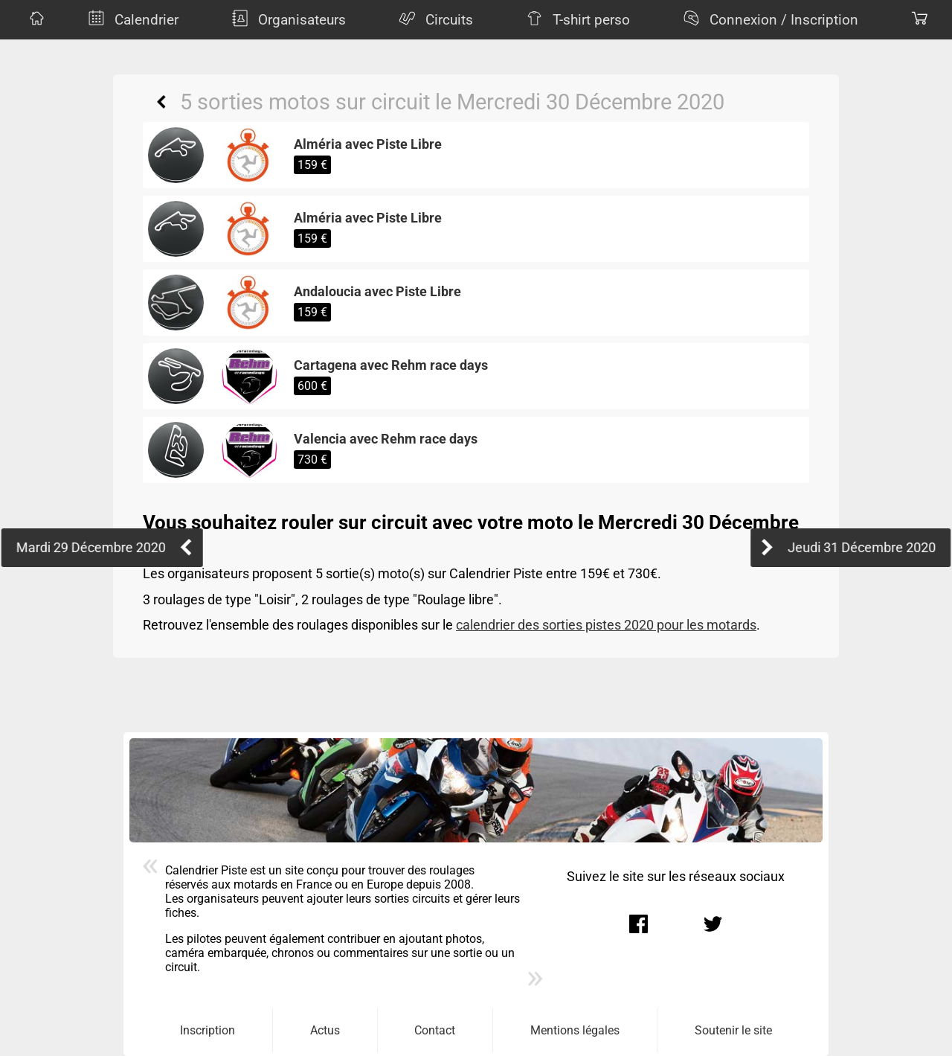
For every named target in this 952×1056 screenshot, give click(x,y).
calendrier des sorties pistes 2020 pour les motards (606, 625)
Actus (325, 1030)
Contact (434, 1030)
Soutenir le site (733, 1030)
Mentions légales (575, 1030)
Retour (161, 102)
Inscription (207, 1030)
